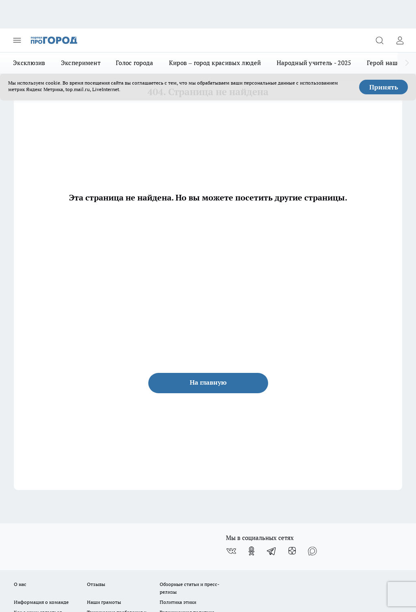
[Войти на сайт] (400, 40)
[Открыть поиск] (379, 40)
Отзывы (96, 584)
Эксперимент (80, 63)
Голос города (135, 63)
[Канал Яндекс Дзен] (292, 551)
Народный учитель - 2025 (314, 63)
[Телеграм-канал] (272, 551)
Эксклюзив (29, 63)
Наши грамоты (104, 602)
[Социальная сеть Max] (312, 551)
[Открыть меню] (17, 40)
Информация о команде (41, 602)
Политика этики (178, 602)
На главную (208, 382)
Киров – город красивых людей (215, 63)
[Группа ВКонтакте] (231, 551)
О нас (20, 584)
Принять (383, 87)
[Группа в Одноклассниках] (251, 551)
